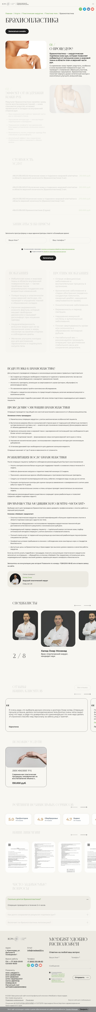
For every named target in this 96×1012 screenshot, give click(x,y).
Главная (8, 14)
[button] (93, 4)
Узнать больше (71, 1009)
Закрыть (84, 1009)
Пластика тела (51, 14)
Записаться (48, 258)
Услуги (17, 14)
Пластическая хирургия (32, 14)
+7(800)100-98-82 (66, 563)
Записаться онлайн (17, 31)
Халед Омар (27, 577)
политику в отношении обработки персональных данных (58, 249)
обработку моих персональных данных (54, 251)
